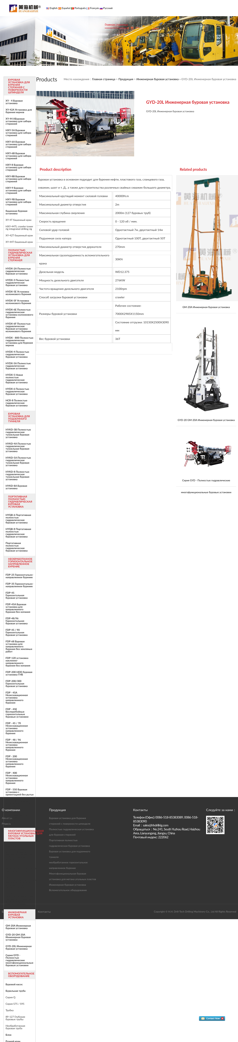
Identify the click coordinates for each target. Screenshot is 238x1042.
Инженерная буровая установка (157, 79)
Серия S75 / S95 (15, 1004)
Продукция (165, 24)
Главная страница (116, 24)
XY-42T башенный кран (19, 235)
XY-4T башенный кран (18, 220)
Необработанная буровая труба (15, 1027)
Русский (108, 8)
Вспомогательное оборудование (68, 890)
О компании (143, 24)
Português (80, 8)
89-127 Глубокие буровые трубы (15, 1018)
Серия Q (10, 997)
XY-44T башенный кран (19, 242)
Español (65, 8)
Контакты (222, 24)
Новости (203, 24)
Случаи (185, 24)
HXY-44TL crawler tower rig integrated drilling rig (19, 227)
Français (94, 8)
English (53, 8)
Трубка (10, 1010)
